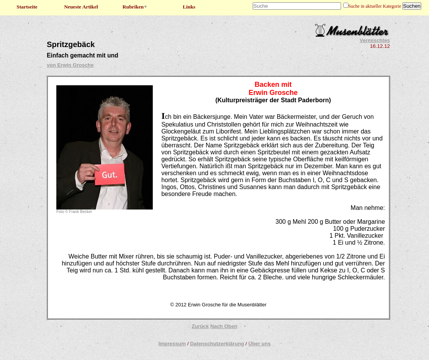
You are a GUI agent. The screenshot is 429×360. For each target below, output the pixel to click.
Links (189, 7)
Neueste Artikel (81, 7)
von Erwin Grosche (70, 65)
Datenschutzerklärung (217, 343)
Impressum (172, 343)
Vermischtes (375, 40)
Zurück (200, 326)
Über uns (259, 343)
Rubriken (135, 7)
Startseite (27, 7)
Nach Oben (223, 326)
